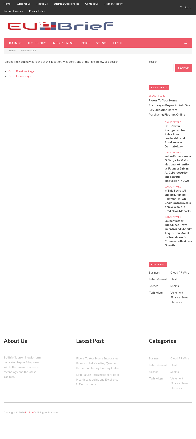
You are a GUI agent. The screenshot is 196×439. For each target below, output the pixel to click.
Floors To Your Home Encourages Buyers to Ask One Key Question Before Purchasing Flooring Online (170, 107)
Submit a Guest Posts (66, 3)
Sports (85, 43)
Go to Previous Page (21, 71)
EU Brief (30, 418)
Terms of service (13, 11)
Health (118, 43)
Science (101, 43)
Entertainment (63, 43)
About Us (42, 3)
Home (7, 3)
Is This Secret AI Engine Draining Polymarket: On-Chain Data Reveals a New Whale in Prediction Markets (178, 201)
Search (188, 7)
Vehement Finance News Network (179, 301)
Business (15, 43)
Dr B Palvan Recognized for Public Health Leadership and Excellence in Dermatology (175, 136)
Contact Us (92, 3)
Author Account (114, 3)
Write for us (24, 3)
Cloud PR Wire (157, 95)
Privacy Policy (37, 11)
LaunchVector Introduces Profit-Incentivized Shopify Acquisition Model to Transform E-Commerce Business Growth (178, 235)
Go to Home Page (20, 76)
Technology (37, 43)
